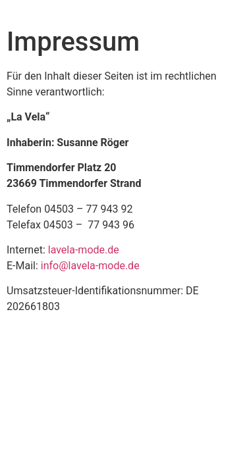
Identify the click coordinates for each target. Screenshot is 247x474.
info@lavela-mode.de (90, 265)
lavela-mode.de (83, 250)
